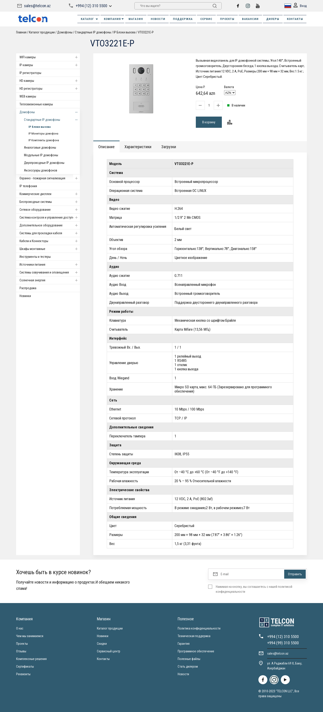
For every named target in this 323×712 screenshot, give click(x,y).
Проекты (22, 643)
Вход (300, 6)
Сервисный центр (108, 651)
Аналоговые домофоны (40, 147)
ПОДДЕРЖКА (183, 19)
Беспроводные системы (50, 202)
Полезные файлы (189, 659)
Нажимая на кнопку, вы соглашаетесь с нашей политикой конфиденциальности (254, 589)
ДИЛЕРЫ (272, 19)
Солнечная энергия (50, 280)
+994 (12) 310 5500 (91, 5)
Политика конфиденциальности (199, 628)
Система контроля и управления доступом (50, 217)
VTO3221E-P (146, 32)
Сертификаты (25, 666)
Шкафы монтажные (50, 249)
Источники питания (50, 264)
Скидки (102, 643)
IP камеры (50, 65)
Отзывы (21, 651)
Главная (21, 32)
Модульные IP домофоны (41, 155)
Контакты (103, 659)
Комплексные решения (31, 659)
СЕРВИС (206, 19)
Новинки (25, 296)
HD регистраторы (50, 88)
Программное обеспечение (196, 651)
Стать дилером (188, 666)
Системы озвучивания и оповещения (50, 272)
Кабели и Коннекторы (50, 241)
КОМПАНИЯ (114, 19)
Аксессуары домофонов (40, 170)
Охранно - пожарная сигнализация (50, 178)
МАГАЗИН (136, 19)
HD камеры (50, 81)
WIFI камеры (50, 57)
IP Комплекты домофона (43, 140)
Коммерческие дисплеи (50, 194)
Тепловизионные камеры (36, 104)
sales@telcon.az (37, 5)
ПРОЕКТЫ (227, 19)
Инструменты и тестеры (35, 256)
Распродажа (28, 288)
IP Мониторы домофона (43, 133)
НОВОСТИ (158, 19)
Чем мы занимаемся (29, 636)
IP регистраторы (30, 73)
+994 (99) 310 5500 (283, 642)
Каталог (89, 19)
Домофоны (64, 32)
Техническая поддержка (194, 636)
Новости (183, 674)
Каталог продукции (42, 32)
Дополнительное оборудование (50, 225)
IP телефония (28, 186)
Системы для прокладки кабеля (50, 233)
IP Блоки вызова (124, 32)
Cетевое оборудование (50, 209)
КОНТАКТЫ (295, 19)
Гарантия (184, 643)
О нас (19, 628)
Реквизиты (23, 674)
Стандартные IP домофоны (93, 32)
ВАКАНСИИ (250, 19)
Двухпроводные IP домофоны (44, 163)
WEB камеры (28, 96)
